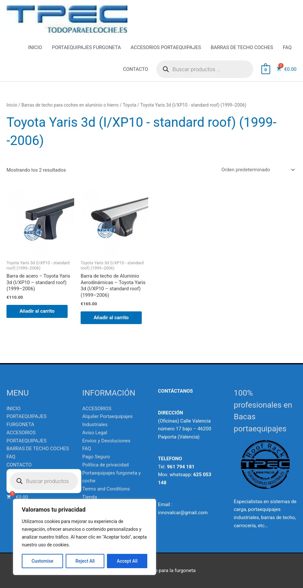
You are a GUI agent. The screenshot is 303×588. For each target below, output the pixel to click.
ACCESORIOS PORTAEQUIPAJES (166, 47)
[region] (84, 537)
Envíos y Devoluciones (106, 441)
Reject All (85, 561)
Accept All (127, 561)
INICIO (35, 47)
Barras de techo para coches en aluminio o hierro (70, 105)
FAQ (287, 47)
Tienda (89, 497)
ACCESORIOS (97, 409)
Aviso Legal (94, 433)
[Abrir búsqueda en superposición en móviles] (205, 69)
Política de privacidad (105, 465)
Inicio (12, 105)
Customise (42, 561)
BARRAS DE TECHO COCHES (242, 47)
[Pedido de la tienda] (256, 169)
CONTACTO (135, 69)
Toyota (130, 105)
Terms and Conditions (106, 489)
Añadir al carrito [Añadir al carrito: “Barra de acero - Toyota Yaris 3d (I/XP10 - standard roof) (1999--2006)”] (37, 311)
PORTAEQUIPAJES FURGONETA (86, 47)
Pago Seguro (96, 457)
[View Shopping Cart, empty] (265, 69)
